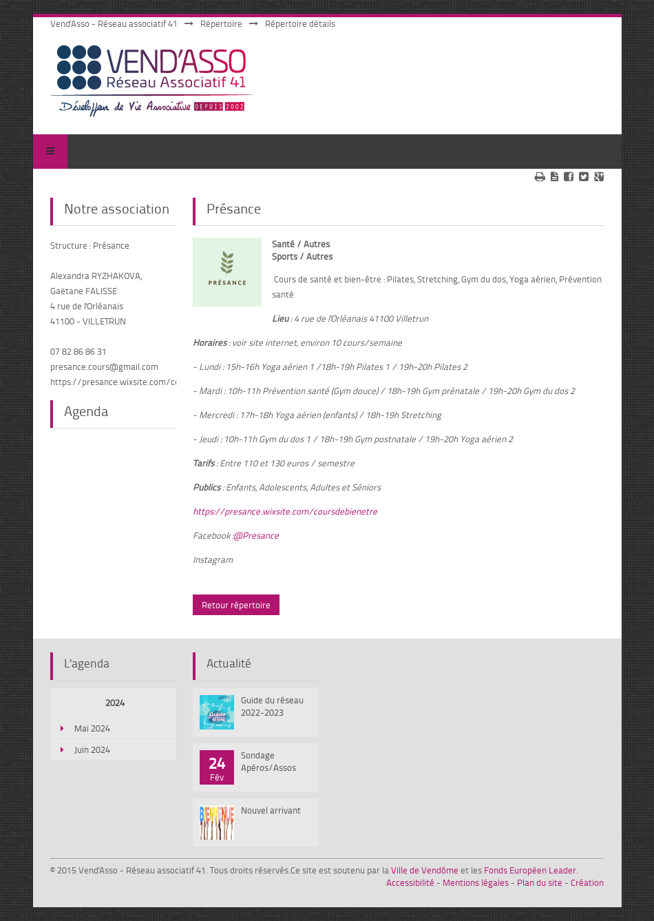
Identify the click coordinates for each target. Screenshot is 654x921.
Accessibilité (410, 882)
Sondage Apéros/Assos (268, 761)
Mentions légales (476, 882)
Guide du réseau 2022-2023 (272, 706)
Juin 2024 (92, 749)
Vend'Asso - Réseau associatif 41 (114, 23)
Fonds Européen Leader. (531, 870)
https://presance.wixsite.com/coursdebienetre (285, 511)
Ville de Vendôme (424, 870)
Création (587, 882)
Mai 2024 (92, 728)
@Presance (256, 535)
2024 (115, 702)
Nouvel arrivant (271, 810)
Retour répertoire (236, 605)
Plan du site (539, 882)
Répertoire (221, 23)
